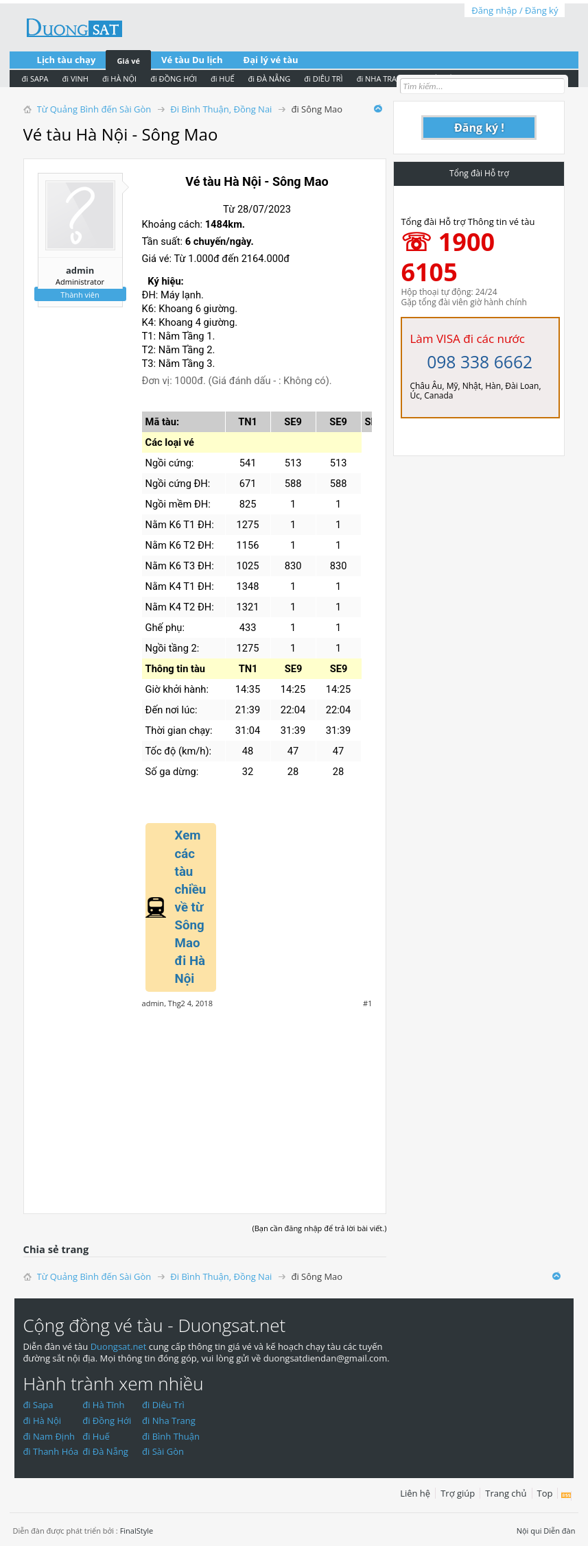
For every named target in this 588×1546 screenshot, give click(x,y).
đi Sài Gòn (163, 1451)
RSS (566, 1496)
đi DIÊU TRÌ (323, 78)
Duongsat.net (120, 1346)
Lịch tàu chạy (66, 59)
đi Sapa (38, 1405)
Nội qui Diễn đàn (546, 1530)
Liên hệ (415, 1493)
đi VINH (75, 78)
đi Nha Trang (169, 1420)
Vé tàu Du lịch (192, 59)
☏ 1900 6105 (448, 257)
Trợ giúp (457, 1493)
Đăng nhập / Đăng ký (514, 10)
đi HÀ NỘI (119, 78)
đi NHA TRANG (382, 78)
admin (80, 270)
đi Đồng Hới (106, 1420)
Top (545, 1493)
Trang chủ (505, 1493)
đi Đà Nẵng (105, 1451)
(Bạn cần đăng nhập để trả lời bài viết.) (319, 1228)
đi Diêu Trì (163, 1405)
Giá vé (128, 61)
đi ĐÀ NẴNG (269, 78)
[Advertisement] (205, 1104)
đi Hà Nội (42, 1420)
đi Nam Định (49, 1436)
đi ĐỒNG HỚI (173, 78)
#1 (367, 1003)
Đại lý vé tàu (271, 59)
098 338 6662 (479, 361)
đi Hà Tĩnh (103, 1405)
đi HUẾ (223, 78)
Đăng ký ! (479, 127)
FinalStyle (137, 1530)
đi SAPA (35, 78)
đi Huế (96, 1436)
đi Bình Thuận (171, 1436)
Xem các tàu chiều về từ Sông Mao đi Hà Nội (191, 907)
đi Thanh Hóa (50, 1451)
